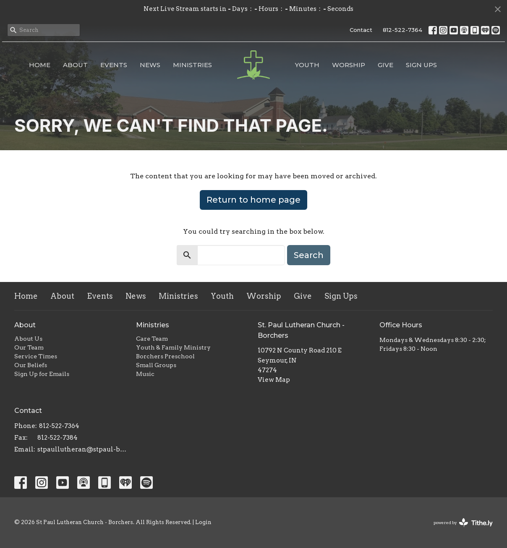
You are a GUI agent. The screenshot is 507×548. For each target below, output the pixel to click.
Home (39, 65)
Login (203, 522)
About (75, 65)
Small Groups (156, 365)
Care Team (152, 338)
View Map (274, 380)
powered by (463, 523)
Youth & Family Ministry (173, 347)
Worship (348, 65)
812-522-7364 (402, 29)
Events (113, 65)
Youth (307, 65)
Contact (361, 29)
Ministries (192, 65)
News (150, 65)
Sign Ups (421, 65)
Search (309, 255)
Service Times (35, 356)
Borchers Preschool (165, 356)
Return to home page (253, 200)
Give (385, 65)
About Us (28, 338)
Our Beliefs (30, 365)
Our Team (29, 347)
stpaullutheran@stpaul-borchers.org (82, 449)
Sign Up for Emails (41, 374)
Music (145, 374)
